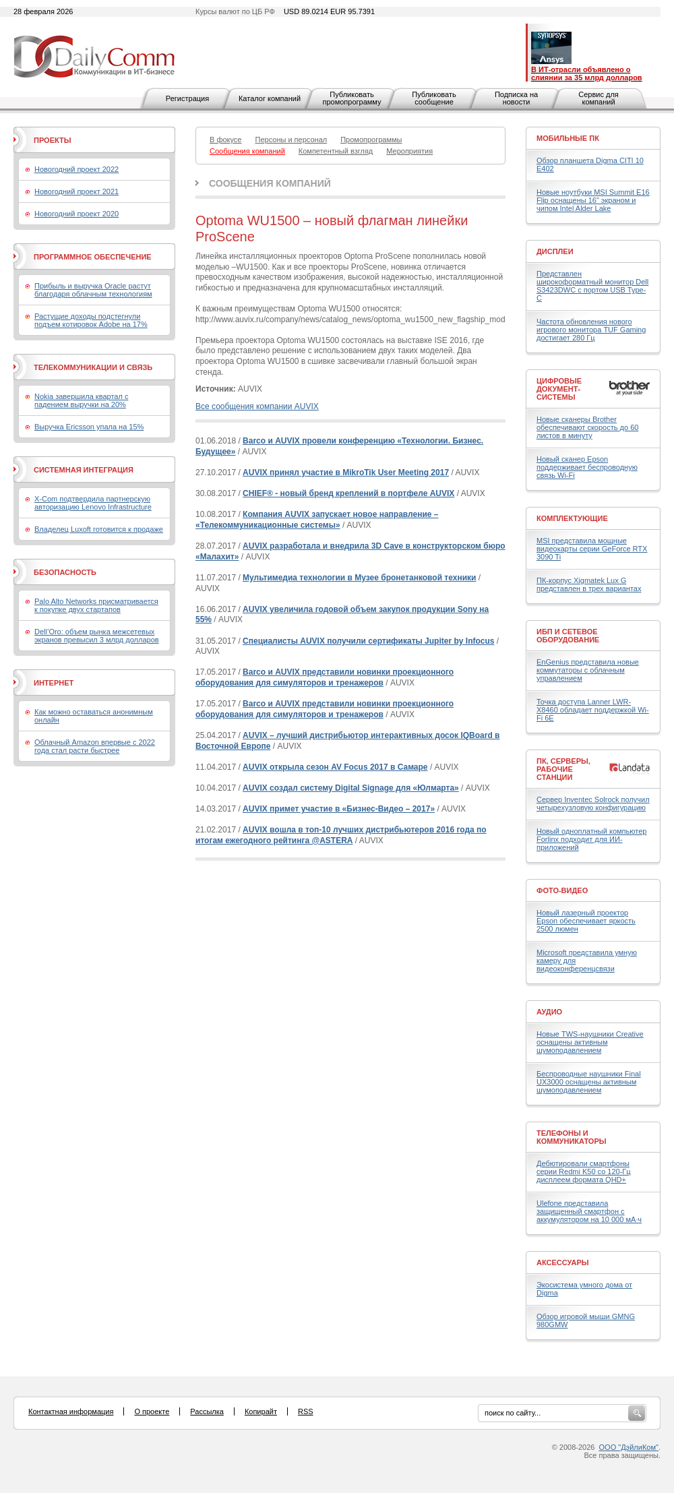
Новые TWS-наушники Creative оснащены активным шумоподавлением (590, 1042)
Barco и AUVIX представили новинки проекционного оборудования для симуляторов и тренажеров (324, 677)
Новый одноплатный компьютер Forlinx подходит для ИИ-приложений (591, 839)
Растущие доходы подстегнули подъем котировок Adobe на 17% (91, 320)
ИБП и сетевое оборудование (568, 636)
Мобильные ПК (568, 138)
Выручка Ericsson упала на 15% (89, 427)
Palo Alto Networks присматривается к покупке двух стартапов (96, 605)
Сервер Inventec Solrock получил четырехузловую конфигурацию (593, 803)
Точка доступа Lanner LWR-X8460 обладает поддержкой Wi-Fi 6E (593, 710)
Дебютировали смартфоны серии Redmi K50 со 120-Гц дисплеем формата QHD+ (584, 1171)
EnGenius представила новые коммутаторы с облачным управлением (588, 670)
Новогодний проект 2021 (76, 191)
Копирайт (261, 1411)
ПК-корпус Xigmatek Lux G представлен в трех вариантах (589, 584)
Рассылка (207, 1411)
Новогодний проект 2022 (76, 169)
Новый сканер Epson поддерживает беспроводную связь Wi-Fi (587, 467)
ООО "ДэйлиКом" (628, 1447)
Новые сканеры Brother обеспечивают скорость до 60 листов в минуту (587, 427)
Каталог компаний (270, 98)
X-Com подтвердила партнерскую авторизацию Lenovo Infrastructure (93, 503)
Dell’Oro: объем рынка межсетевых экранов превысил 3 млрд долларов (96, 636)
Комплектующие (572, 518)
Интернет (53, 683)
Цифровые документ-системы (559, 389)
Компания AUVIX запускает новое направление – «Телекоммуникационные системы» (317, 520)
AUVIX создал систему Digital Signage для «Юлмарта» (351, 788)
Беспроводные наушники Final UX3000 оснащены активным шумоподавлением (589, 1082)
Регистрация (187, 98)
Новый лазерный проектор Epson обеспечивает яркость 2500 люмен (586, 921)
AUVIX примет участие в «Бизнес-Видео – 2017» (339, 809)
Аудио (549, 1012)
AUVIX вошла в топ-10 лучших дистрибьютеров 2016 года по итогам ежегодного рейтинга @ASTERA (341, 835)
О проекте (151, 1411)
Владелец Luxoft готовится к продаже (98, 529)
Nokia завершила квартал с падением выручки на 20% (81, 400)
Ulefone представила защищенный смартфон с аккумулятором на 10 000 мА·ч (589, 1211)
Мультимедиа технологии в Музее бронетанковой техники (359, 577)
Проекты (52, 140)
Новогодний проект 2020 (76, 214)
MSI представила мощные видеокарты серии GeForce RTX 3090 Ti (592, 549)
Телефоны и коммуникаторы (572, 1137)
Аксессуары (563, 1262)
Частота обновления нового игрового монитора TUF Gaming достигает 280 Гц (591, 329)
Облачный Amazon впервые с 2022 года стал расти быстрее (94, 746)
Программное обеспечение (93, 257)
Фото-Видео (562, 890)
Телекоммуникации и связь (93, 367)
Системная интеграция (83, 470)
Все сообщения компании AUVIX (257, 406)
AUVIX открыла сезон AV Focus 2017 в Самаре (335, 767)
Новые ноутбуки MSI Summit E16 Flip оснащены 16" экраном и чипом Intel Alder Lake (593, 200)
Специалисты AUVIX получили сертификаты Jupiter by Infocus (368, 641)
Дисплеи (555, 251)
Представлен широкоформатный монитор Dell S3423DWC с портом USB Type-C (592, 286)
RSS (305, 1411)
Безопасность (65, 572)
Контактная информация (70, 1411)
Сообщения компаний (270, 183)
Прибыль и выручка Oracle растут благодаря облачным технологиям (93, 290)
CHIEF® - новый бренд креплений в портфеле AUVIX (348, 493)
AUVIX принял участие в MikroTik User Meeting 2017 (346, 472)
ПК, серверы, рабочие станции (563, 769)
